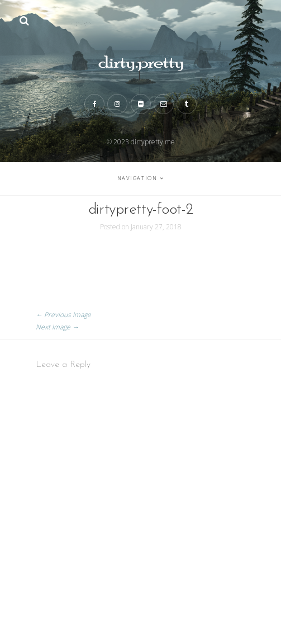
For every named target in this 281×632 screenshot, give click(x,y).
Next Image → (57, 327)
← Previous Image (63, 314)
